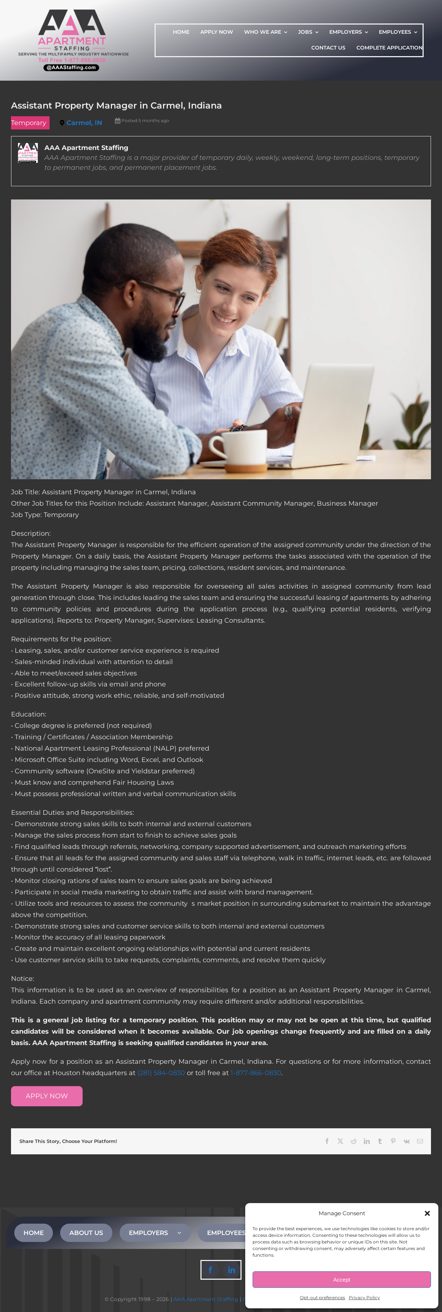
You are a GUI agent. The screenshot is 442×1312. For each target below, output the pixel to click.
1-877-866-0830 (256, 1073)
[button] (427, 1213)
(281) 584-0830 (161, 1073)
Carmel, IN (84, 123)
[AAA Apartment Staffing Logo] (73, 13)
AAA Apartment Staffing (206, 1299)
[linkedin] (231, 1270)
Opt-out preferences (322, 1297)
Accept (341, 1279)
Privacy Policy (364, 1297)
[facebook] (210, 1270)
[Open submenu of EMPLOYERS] (184, 1233)
